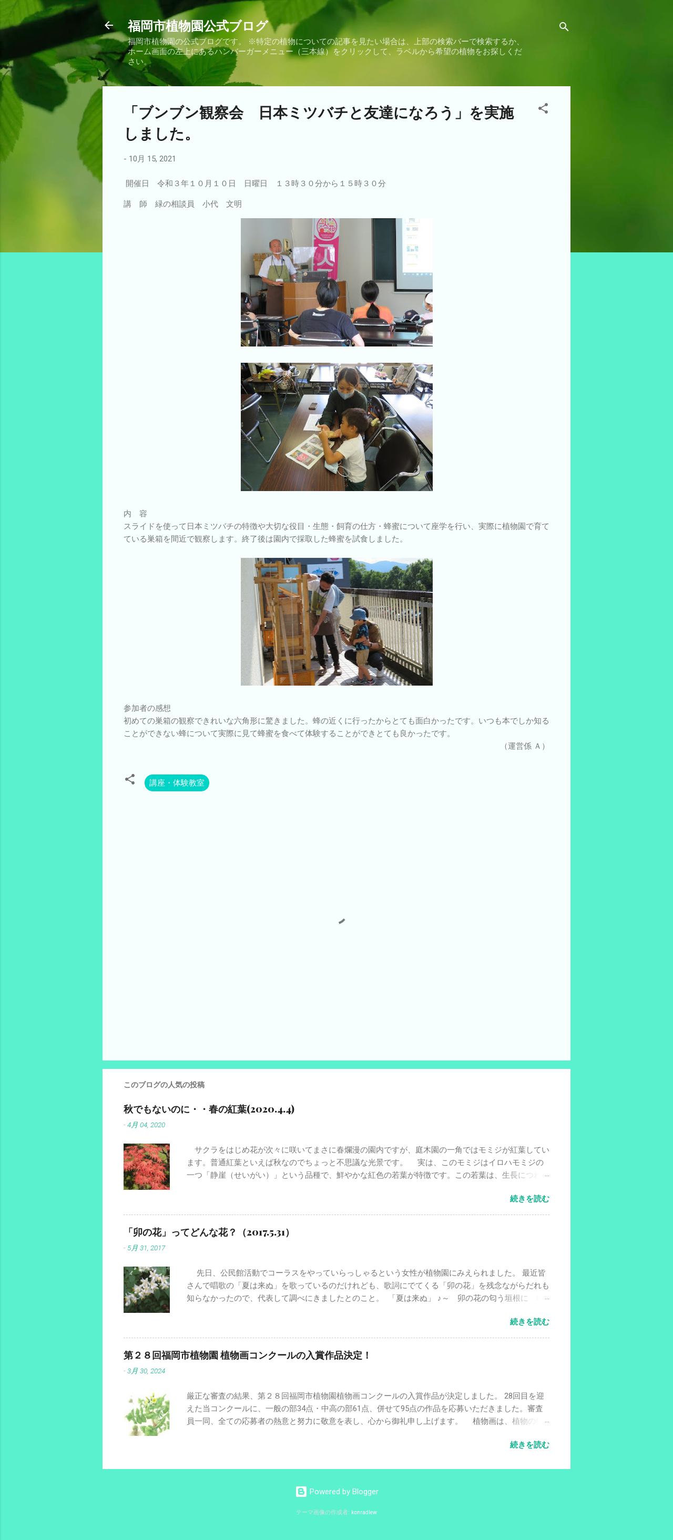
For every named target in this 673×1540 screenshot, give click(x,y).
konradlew (364, 1512)
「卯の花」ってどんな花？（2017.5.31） (209, 1232)
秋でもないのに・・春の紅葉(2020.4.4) (209, 1109)
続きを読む (529, 1199)
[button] (543, 110)
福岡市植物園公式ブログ (198, 25)
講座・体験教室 (177, 783)
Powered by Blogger (337, 1491)
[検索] (564, 29)
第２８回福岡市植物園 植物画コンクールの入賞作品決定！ (248, 1355)
